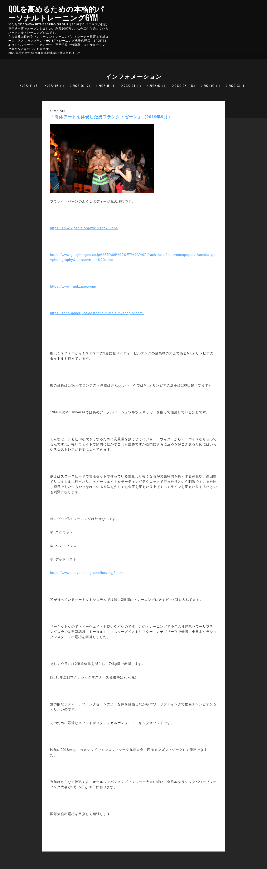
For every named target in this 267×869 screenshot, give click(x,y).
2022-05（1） (107, 85)
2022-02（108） (186, 85)
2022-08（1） (56, 85)
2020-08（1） (238, 85)
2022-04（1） (133, 85)
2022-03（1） (158, 85)
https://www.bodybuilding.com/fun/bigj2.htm (86, 573)
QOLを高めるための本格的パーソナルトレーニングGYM (56, 13)
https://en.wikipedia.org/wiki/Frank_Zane (84, 228)
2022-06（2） (82, 85)
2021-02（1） (213, 85)
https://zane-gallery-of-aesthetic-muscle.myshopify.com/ (97, 313)
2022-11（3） (31, 85)
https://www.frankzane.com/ (73, 286)
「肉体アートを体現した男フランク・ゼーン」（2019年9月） (111, 117)
